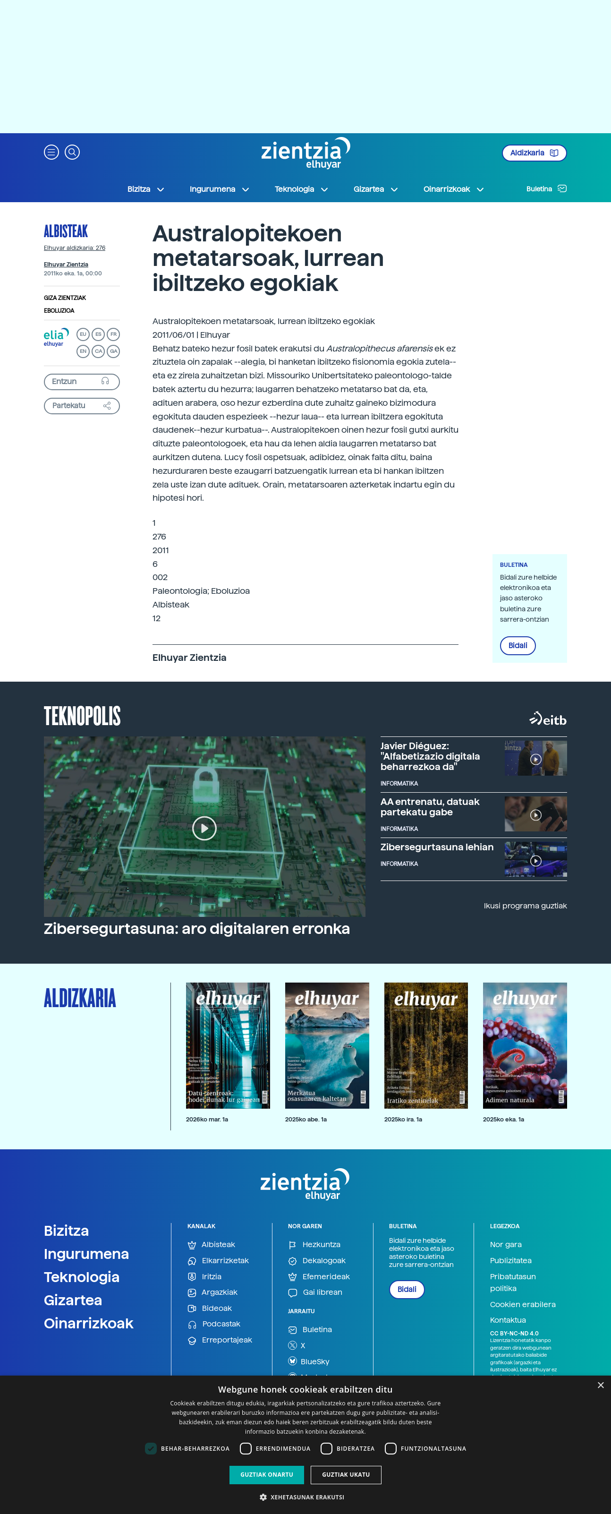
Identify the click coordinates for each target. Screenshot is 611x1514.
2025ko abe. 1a (306, 1119)
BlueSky (309, 1361)
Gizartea (73, 1300)
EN (83, 351)
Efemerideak (319, 1277)
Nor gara (506, 1244)
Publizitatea (511, 1260)
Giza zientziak (65, 298)
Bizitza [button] (146, 189)
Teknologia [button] (302, 189)
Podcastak (213, 1324)
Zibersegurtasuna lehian (437, 847)
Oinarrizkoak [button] (454, 189)
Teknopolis (82, 715)
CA (98, 351)
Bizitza (66, 1230)
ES (98, 334)
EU (83, 334)
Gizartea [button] (376, 189)
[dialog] (305, 1445)
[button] (51, 151)
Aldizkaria (534, 153)
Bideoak (209, 1309)
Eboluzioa (59, 311)
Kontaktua (508, 1320)
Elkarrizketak (218, 1261)
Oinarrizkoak (89, 1323)
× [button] (600, 1385)
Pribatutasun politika (513, 1282)
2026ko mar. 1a (207, 1119)
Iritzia (204, 1277)
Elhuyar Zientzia (66, 264)
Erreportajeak (219, 1340)
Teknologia (82, 1276)
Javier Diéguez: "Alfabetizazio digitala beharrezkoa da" (430, 756)
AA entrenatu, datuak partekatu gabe (430, 807)
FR (113, 334)
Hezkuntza (314, 1245)
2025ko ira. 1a (403, 1119)
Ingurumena (86, 1253)
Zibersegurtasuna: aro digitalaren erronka (197, 929)
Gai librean (315, 1293)
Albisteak (66, 230)
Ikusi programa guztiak (525, 905)
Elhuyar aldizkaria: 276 (74, 248)
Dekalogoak (317, 1261)
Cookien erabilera (523, 1304)
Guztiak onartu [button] (266, 1475)
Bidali (518, 646)
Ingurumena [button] (220, 189)
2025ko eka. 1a (503, 1119)
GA (113, 351)
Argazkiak (212, 1293)
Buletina (546, 188)
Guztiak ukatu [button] (346, 1475)
